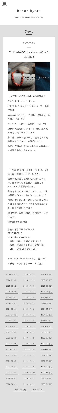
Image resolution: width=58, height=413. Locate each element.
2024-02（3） (47, 315)
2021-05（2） (12, 367)
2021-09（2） (47, 355)
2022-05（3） (47, 344)
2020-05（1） (30, 384)
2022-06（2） (30, 344)
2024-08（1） (12, 309)
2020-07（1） (47, 378)
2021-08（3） (12, 361)
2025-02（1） (12, 297)
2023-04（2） (30, 332)
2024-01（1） (12, 320)
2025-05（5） (12, 292)
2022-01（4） (30, 349)
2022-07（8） (12, 344)
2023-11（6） (30, 320)
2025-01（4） (30, 297)
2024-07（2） (30, 309)
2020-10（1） (12, 378)
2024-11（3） (12, 303)
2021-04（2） (30, 367)
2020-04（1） (47, 384)
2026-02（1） (47, 274)
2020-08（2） (30, 378)
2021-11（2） (12, 355)
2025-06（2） (47, 286)
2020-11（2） (47, 373)
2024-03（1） (30, 315)
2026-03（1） (30, 274)
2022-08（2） (47, 338)
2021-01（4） (12, 373)
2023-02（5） (12, 338)
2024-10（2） (29, 303)
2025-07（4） (30, 286)
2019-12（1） (21, 390)
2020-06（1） (12, 384)
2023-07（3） (47, 326)
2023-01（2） (30, 338)
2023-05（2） (12, 332)
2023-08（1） (30, 326)
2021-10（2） (29, 355)
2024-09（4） (47, 303)
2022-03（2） (12, 349)
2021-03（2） (47, 367)
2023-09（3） (12, 326)
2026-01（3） (12, 280)
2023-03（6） (47, 332)
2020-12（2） (30, 373)
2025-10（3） (47, 280)
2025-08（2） (12, 286)
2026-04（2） (12, 274)
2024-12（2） (47, 297)
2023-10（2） (47, 320)
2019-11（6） (38, 390)
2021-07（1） (30, 361)
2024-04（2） (12, 315)
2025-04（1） (30, 292)
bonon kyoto (29, 11)
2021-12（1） (47, 349)
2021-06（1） (47, 361)
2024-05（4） (47, 309)
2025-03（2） (47, 292)
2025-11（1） (30, 280)
